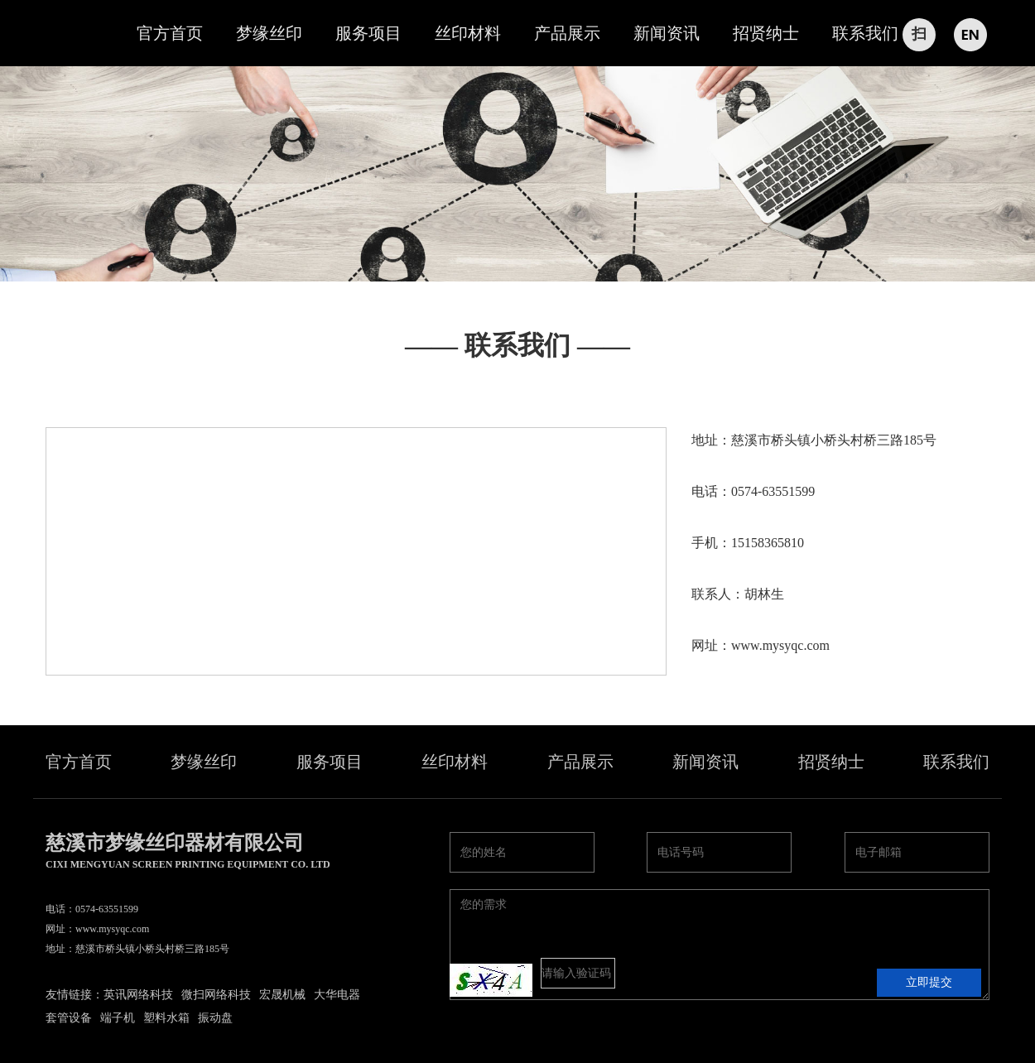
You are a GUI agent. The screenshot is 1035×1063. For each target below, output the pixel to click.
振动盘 (215, 1018)
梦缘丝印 (269, 33)
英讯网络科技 (138, 994)
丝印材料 (468, 33)
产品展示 (567, 33)
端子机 (117, 1018)
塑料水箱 (166, 1018)
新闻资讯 (666, 33)
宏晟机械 (282, 994)
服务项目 (368, 33)
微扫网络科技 (216, 994)
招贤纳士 (766, 33)
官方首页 (170, 33)
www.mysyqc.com (780, 645)
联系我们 (865, 33)
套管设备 (69, 1018)
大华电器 (337, 994)
